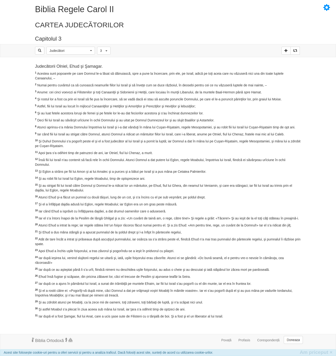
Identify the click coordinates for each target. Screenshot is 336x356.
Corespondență (268, 340)
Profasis (244, 340)
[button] (70, 51)
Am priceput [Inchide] (316, 352)
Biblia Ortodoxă (52, 340)
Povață (226, 340)
